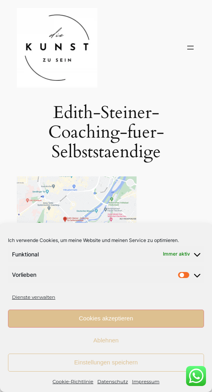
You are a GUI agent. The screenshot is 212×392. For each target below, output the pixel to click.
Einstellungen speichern (106, 362)
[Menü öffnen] (190, 47)
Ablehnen (106, 340)
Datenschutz (112, 381)
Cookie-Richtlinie (73, 381)
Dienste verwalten (33, 297)
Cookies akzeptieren (106, 318)
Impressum (146, 381)
